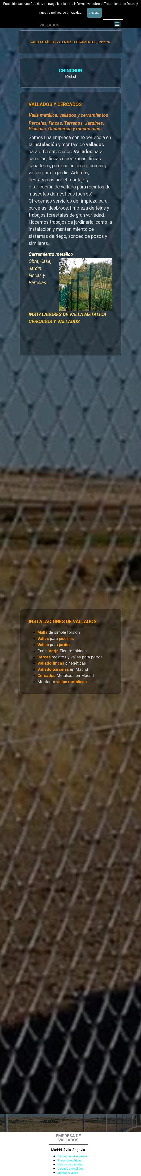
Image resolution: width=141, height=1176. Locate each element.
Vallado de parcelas (70, 1164)
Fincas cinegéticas (69, 1160)
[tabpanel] (36, 16)
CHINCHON (33, 71)
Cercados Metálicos (70, 1168)
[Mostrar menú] (117, 24)
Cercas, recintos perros (72, 1156)
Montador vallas (67, 1172)
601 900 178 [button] (36, 16)
